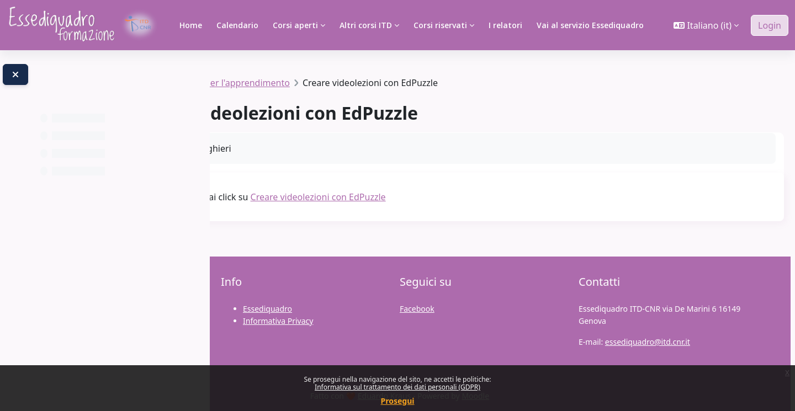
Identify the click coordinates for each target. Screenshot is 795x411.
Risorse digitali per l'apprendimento (346, 83)
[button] (706, 25)
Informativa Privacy (278, 321)
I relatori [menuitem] (505, 25)
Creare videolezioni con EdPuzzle (447, 197)
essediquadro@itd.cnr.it (647, 342)
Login (769, 25)
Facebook (417, 308)
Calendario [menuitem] (237, 25)
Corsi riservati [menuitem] (440, 25)
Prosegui (398, 401)
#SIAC (246, 83)
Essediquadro (267, 308)
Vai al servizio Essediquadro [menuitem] (590, 25)
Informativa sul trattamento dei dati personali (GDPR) (397, 387)
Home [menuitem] (190, 25)
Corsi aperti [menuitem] (295, 25)
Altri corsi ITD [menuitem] (366, 25)
